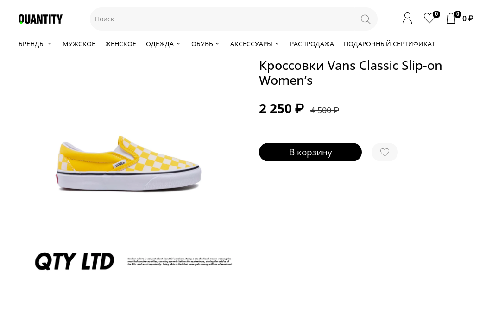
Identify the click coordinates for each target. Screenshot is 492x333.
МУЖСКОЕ (79, 43)
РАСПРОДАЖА (312, 43)
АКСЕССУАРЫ (255, 43)
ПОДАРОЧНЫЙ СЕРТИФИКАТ (389, 43)
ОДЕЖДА (164, 43)
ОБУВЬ (206, 43)
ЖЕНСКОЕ (120, 43)
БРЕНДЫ (36, 43)
